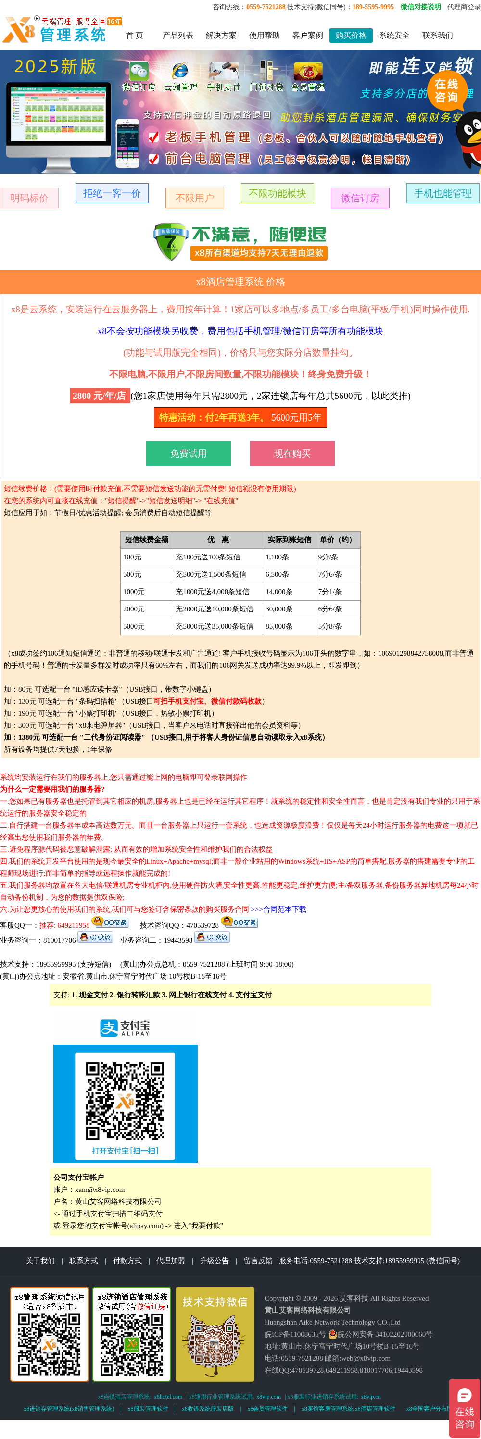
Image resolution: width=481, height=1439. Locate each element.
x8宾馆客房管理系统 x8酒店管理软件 (348, 1408)
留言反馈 (258, 1261)
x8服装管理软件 (148, 1408)
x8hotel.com (168, 1396)
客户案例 (307, 35)
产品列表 (178, 35)
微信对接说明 (421, 7)
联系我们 (437, 35)
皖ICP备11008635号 (295, 1334)
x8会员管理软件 (267, 1408)
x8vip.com (268, 1396)
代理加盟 (170, 1261)
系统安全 (394, 35)
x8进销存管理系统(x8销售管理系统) (69, 1408)
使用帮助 (264, 35)
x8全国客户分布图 (429, 1408)
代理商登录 (464, 7)
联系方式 (83, 1261)
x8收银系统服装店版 (208, 1408)
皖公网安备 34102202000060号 (380, 1334)
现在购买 (292, 453)
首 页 (134, 35)
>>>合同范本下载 (278, 909)
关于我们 (40, 1261)
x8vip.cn (371, 1396)
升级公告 (214, 1261)
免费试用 (188, 453)
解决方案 (221, 35)
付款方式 (127, 1261)
